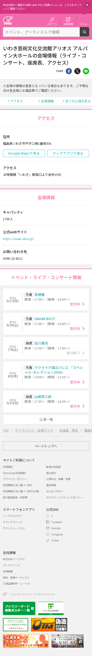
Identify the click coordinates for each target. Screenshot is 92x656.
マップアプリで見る (68, 153)
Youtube (55, 528)
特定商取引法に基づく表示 (17, 485)
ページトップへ (46, 446)
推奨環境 (51, 485)
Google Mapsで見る (24, 153)
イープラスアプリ (12, 516)
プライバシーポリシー (15, 479)
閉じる (87, 5)
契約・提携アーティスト (16, 577)
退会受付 (51, 473)
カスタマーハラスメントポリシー (64, 497)
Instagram (57, 534)
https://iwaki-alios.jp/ (18, 238)
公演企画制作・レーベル (16, 583)
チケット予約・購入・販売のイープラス (8, 20)
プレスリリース (11, 565)
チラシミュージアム (14, 528)
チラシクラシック (13, 522)
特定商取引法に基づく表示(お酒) (21, 491)
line (86, 71)
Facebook (56, 522)
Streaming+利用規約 (14, 473)
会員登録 (68, 23)
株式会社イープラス (14, 559)
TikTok (55, 540)
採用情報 (8, 571)
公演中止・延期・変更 (58, 479)
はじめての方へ (54, 491)
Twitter (77, 71)
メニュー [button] (84, 23)
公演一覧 (46, 419)
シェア (69, 71)
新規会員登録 (53, 467)
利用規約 (8, 467)
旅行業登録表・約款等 (15, 497)
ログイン (52, 23)
